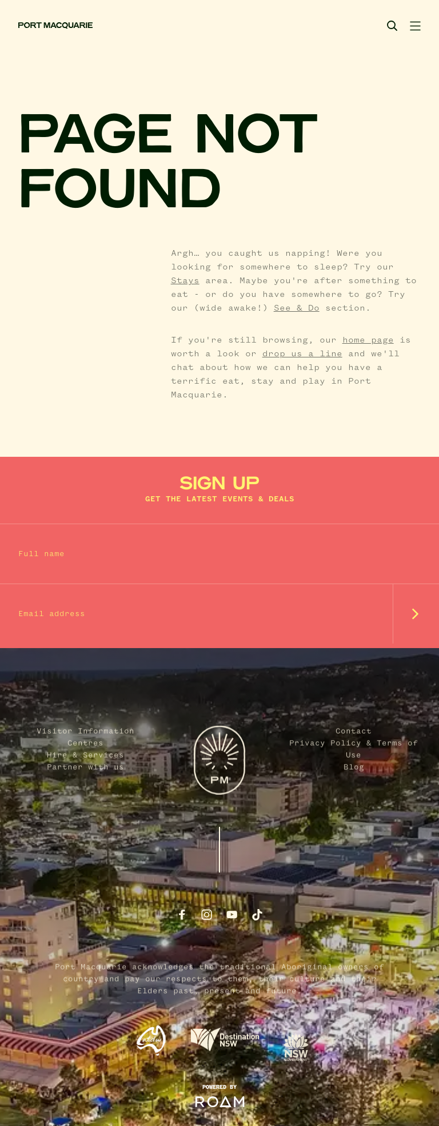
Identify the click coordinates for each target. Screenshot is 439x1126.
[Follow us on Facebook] (181, 914)
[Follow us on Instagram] (207, 914)
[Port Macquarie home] (55, 25)
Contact (354, 776)
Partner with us (85, 812)
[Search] (392, 25)
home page (368, 340)
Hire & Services (85, 800)
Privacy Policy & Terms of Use (353, 794)
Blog (354, 812)
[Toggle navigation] (415, 25)
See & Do (297, 308)
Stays (185, 280)
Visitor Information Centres (85, 782)
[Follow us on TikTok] (257, 914)
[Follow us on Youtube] (232, 914)
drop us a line (302, 354)
